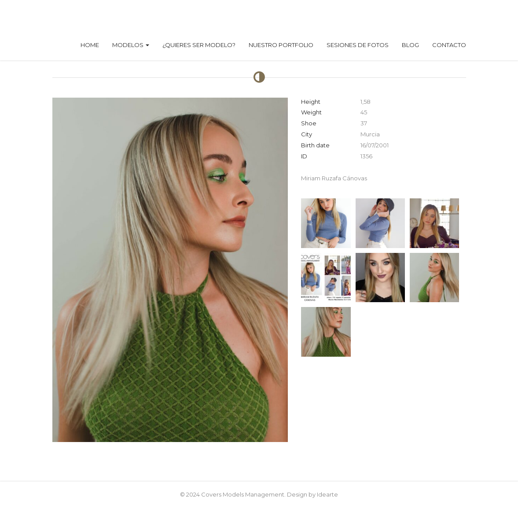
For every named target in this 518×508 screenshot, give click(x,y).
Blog (410, 44)
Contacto (449, 44)
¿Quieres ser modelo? (198, 44)
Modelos (130, 44)
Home (90, 44)
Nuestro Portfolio (281, 44)
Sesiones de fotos (358, 44)
